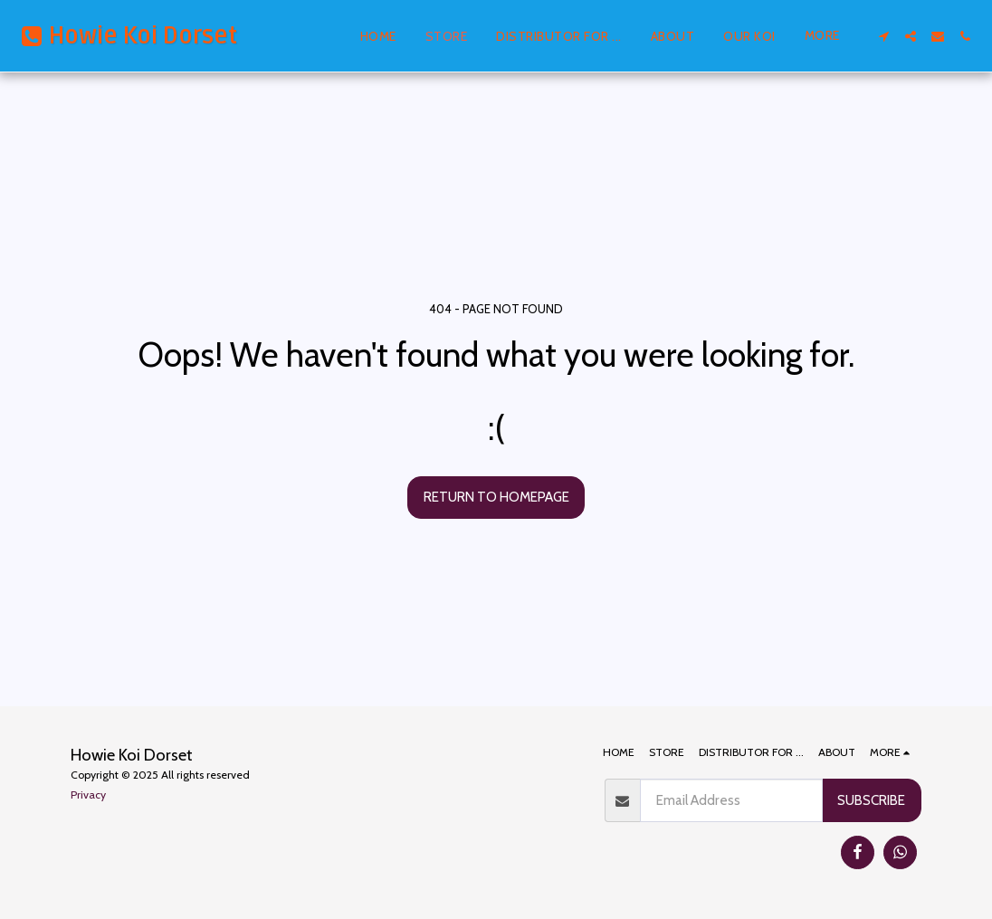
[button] (883, 36)
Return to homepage (496, 496)
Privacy (88, 794)
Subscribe (871, 800)
